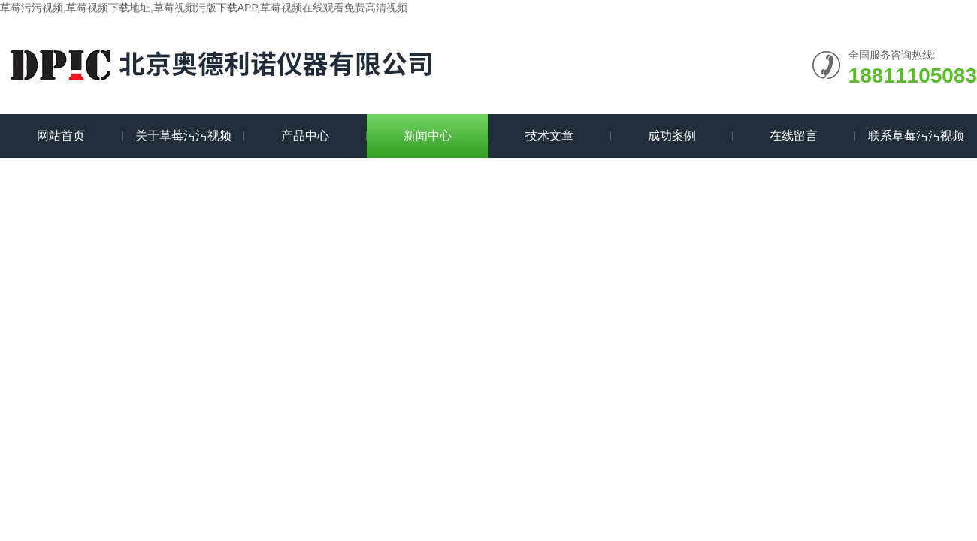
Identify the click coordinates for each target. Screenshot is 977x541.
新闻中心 (428, 135)
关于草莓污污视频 (183, 135)
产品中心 (305, 135)
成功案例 (672, 135)
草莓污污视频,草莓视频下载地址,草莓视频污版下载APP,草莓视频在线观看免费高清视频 (203, 8)
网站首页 (61, 135)
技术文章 (549, 135)
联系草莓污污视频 (916, 135)
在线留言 (794, 135)
